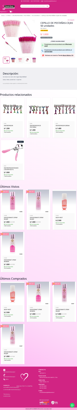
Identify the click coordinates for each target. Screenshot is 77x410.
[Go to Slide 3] (20, 60)
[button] (48, 6)
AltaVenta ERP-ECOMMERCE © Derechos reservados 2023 (39, 409)
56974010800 (26, 1)
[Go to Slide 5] (34, 60)
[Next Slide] (35, 36)
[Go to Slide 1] (6, 60)
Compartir (71, 20)
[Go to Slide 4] (27, 60)
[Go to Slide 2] (13, 60)
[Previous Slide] (3, 36)
